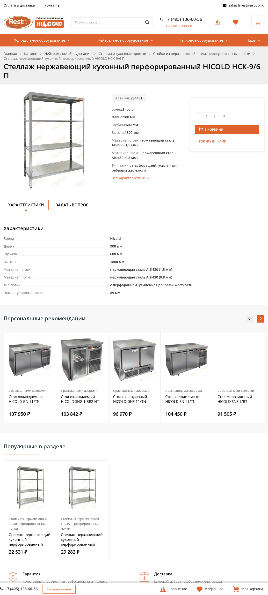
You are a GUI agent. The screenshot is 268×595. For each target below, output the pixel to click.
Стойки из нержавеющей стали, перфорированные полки (28, 524)
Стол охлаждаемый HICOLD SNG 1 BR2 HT (80, 399)
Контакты (52, 5)
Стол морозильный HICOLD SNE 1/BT (234, 399)
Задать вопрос (72, 205)
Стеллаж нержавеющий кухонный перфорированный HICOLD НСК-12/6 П (82, 539)
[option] (30, 377)
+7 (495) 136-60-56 (183, 19)
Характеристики (26, 205)
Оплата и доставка (19, 5)
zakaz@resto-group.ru (246, 5)
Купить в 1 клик (212, 143)
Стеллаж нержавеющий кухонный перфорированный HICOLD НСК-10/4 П (30, 539)
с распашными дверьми (27, 390)
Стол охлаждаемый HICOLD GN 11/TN (26, 399)
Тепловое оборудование (201, 40)
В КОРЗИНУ (211, 131)
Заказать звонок (178, 25)
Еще (251, 40)
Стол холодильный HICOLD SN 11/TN (182, 399)
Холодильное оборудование (39, 40)
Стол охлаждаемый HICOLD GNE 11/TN (130, 399)
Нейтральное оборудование (123, 40)
